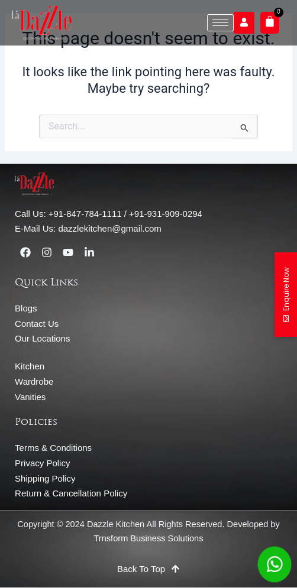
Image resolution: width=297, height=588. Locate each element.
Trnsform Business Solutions (149, 538)
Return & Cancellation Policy (71, 493)
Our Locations (42, 338)
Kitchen (29, 366)
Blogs (26, 308)
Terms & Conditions (53, 448)
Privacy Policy (42, 463)
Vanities (30, 397)
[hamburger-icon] (220, 22)
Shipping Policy (45, 478)
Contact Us (37, 324)
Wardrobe (34, 381)
